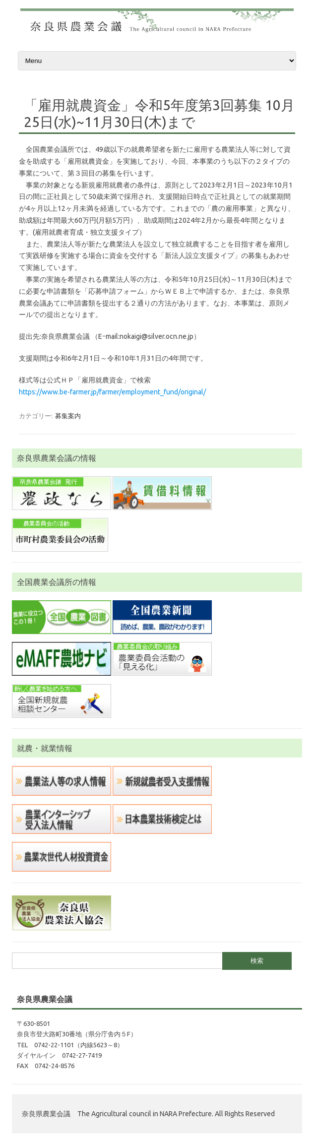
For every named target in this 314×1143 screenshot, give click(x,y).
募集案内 (68, 415)
